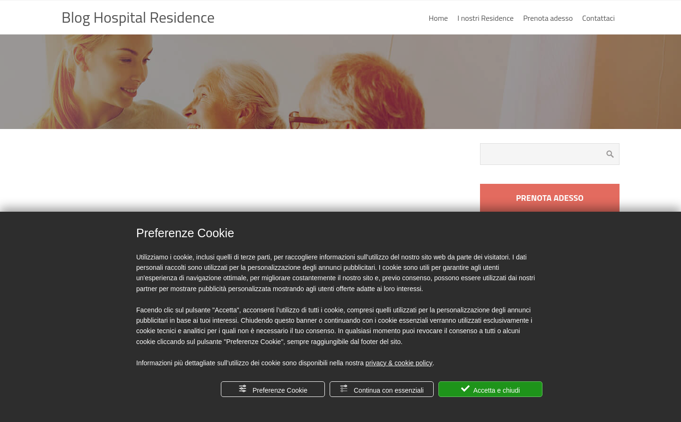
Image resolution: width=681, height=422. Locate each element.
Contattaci (598, 18)
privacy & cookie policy (399, 363)
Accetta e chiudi (490, 389)
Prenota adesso (548, 18)
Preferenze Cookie (272, 389)
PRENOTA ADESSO (550, 197)
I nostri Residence (485, 18)
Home (438, 18)
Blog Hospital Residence (138, 17)
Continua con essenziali (382, 389)
